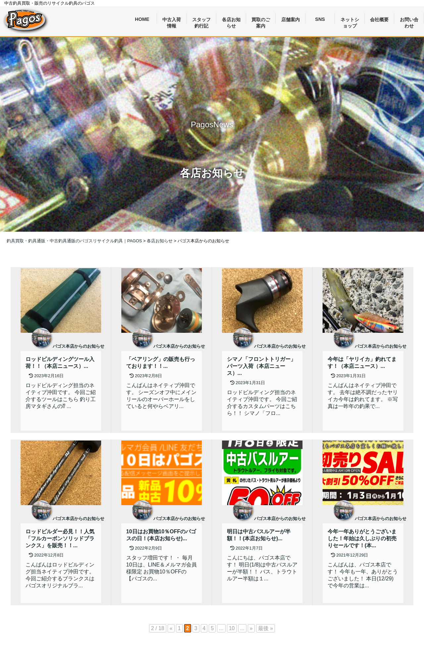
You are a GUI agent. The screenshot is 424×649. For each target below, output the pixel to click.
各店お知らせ (231, 20)
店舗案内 (290, 19)
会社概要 (379, 19)
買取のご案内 (260, 20)
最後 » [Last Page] (265, 628)
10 (232, 628)
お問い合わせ (409, 20)
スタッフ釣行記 (201, 20)
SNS (320, 19)
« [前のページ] (171, 628)
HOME (142, 19)
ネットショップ (350, 20)
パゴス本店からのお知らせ (78, 346)
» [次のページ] (251, 628)
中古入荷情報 (171, 20)
